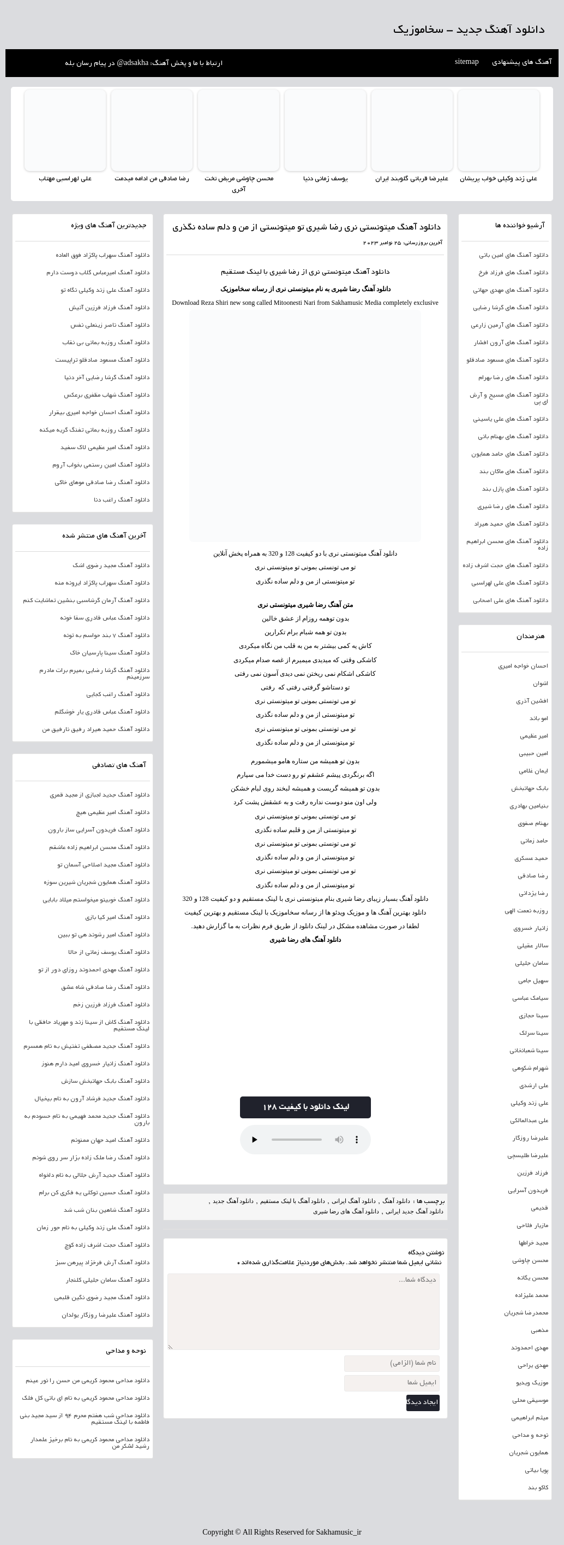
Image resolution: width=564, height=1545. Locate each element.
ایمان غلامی (533, 771)
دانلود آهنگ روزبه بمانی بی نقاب (105, 342)
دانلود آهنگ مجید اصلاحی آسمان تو (103, 865)
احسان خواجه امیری (523, 666)
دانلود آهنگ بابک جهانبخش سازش (105, 1081)
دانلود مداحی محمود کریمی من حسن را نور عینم (87, 1380)
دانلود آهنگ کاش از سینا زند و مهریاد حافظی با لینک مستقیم (89, 1025)
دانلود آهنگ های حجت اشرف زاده (505, 565)
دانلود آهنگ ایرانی (354, 1200)
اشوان (540, 683)
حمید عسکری (531, 858)
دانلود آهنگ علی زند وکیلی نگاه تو (105, 290)
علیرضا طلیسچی (527, 1155)
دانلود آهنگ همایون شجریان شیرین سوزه (96, 882)
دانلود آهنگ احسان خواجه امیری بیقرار (99, 412)
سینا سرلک (533, 1033)
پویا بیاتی (536, 1470)
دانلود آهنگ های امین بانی (513, 255)
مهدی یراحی (533, 1365)
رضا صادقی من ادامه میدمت (152, 178)
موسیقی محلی (530, 1400)
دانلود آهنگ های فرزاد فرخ (513, 272)
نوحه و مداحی (530, 1435)
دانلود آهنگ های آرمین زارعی (509, 325)
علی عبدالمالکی (529, 1120)
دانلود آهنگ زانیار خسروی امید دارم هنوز (95, 1063)
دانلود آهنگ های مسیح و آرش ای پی (509, 398)
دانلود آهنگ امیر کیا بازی (117, 917)
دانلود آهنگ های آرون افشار (510, 342)
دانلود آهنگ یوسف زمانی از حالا (108, 952)
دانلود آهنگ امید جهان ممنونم (110, 1140)
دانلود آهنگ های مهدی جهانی (510, 290)
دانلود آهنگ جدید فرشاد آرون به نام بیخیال (91, 1098)
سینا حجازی (533, 1015)
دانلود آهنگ (371, 272)
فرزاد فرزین (532, 1173)
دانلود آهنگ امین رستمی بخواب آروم (100, 465)
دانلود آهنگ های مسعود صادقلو (507, 360)
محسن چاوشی (530, 1260)
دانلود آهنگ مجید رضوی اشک (111, 565)
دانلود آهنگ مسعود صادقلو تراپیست (102, 360)
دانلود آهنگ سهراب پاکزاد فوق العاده (102, 255)
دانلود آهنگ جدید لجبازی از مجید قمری (99, 795)
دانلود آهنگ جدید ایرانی (414, 1210)
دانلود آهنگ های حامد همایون (509, 454)
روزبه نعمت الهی (526, 910)
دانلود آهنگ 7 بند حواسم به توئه (106, 635)
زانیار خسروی (530, 928)
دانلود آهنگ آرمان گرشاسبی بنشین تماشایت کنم (86, 600)
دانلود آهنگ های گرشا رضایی (510, 307)
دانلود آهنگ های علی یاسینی (510, 419)
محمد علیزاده (531, 1295)
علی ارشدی (533, 1085)
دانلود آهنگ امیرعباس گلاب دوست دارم (97, 272)
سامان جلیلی (531, 963)
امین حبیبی (533, 753)
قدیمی (539, 1208)
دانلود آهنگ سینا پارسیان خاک (109, 653)
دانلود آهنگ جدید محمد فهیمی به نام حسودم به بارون (86, 1119)
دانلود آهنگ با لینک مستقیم (292, 1200)
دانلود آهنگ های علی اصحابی (510, 600)
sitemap (467, 63)
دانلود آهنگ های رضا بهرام (513, 377)
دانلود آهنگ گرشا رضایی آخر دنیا (106, 377)
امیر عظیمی (534, 736)
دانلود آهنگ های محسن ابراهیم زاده (507, 544)
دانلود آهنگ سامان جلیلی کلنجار (107, 1280)
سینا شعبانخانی (528, 1050)
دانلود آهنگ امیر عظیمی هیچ (112, 812)
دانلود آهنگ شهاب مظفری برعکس (106, 395)
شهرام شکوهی (530, 1068)
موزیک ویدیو (532, 1382)
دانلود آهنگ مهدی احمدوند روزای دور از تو (93, 969)
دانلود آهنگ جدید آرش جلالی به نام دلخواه (94, 1175)
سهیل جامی (533, 980)
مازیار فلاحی (532, 1225)
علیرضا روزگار (530, 1138)
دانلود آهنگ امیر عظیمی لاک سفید (105, 447)
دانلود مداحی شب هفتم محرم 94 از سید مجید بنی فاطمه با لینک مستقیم (84, 1418)
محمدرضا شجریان (526, 1313)
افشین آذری (532, 701)
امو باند (539, 718)
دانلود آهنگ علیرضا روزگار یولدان (105, 1315)
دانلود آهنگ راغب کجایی (117, 694)
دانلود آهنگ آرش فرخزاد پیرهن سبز (102, 1262)
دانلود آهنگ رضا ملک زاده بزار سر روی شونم (90, 1157)
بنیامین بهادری (528, 806)
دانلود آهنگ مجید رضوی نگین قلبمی (101, 1297)
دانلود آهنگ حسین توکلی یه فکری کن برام (94, 1192)
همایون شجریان (528, 1452)
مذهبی (539, 1330)
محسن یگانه (532, 1278)
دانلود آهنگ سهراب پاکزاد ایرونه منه (102, 583)
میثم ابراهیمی (529, 1417)
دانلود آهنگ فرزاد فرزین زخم (111, 1004)
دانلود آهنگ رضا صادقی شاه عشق (105, 987)
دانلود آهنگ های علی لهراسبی (509, 583)
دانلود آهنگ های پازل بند (515, 489)
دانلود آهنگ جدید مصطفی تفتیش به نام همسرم (86, 1046)
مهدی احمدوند (529, 1347)
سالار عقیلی (532, 945)
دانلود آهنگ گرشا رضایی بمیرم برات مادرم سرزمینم (94, 673)
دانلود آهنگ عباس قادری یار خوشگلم (102, 712)
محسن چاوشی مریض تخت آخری (239, 184)
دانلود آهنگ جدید (233, 1200)
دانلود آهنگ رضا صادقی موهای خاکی (102, 482)
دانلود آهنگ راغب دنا (121, 500)
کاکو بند (538, 1487)
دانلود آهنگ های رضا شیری (305, 939)
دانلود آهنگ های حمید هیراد (511, 524)
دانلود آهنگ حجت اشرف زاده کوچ (106, 1245)
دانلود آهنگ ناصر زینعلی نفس (109, 325)
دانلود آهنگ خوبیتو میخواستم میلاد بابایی (96, 900)
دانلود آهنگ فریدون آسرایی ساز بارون (98, 830)
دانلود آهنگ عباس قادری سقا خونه (104, 618)
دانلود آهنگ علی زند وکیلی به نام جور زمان (93, 1227)
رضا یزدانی (533, 893)
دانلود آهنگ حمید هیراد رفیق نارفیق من (95, 729)
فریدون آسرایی (528, 1190)
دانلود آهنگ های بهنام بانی (513, 436)
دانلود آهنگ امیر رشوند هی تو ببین (103, 934)
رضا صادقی (533, 875)
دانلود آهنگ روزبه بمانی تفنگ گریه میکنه (94, 430)
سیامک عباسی (530, 998)
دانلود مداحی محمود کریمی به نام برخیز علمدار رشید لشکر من (89, 1442)
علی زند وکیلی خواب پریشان (498, 178)
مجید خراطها (533, 1243)
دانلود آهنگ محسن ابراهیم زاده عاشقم (99, 847)
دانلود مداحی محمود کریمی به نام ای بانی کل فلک (85, 1398)
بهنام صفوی (533, 823)
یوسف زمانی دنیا (325, 178)
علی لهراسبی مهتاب (65, 178)
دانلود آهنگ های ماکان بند (513, 471)
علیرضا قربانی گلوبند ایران (412, 178)
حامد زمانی (534, 841)
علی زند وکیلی (529, 1103)
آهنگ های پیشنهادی (522, 63)
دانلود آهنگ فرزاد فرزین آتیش (109, 307)
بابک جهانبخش (529, 788)
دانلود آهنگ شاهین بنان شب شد (106, 1210)
